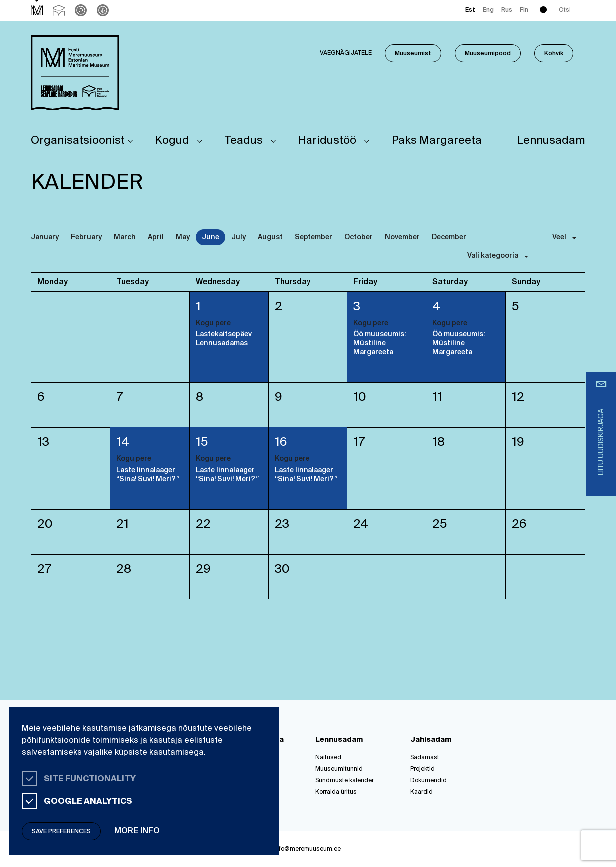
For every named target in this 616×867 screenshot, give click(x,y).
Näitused (328, 758)
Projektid (422, 769)
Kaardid (421, 792)
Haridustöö (327, 140)
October (358, 237)
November (402, 237)
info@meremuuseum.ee (307, 849)
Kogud (172, 140)
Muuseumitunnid (339, 769)
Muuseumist (413, 54)
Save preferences (61, 832)
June (210, 237)
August (270, 237)
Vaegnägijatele (346, 53)
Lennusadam (551, 140)
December (449, 237)
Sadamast (424, 758)
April (156, 237)
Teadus (244, 140)
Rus (506, 10)
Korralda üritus (336, 792)
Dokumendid (428, 781)
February (86, 237)
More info (137, 831)
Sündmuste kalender (344, 781)
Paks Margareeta (437, 140)
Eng (488, 10)
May (183, 237)
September (313, 237)
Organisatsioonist (78, 140)
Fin (524, 10)
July (238, 237)
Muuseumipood (488, 54)
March (125, 237)
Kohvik (553, 54)
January (45, 237)
